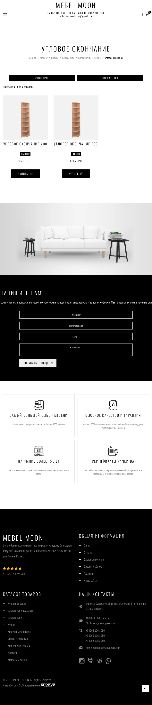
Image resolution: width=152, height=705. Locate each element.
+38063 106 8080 (76, 13)
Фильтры (41, 78)
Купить (25, 174)
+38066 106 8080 (95, 13)
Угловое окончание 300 (76, 144)
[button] (147, 14)
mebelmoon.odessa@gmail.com (76, 16)
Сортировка (110, 78)
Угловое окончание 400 (25, 144)
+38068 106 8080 (56, 13)
